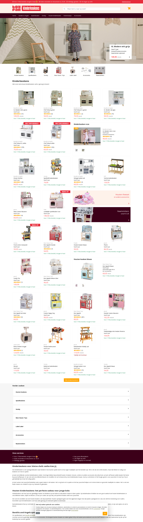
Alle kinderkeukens (71, 365)
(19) (116, 104)
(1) (26, 273)
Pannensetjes (68, 15)
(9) (26, 308)
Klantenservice (126, 2)
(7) (56, 239)
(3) (86, 173)
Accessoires (77, 15)
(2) (86, 104)
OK (105, 513)
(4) (26, 206)
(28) (26, 173)
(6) (56, 104)
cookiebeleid (96, 508)
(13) (26, 104)
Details (37, 512)
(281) (86, 301)
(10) (86, 354)
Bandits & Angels (24, 15)
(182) (56, 138)
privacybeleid (74, 510)
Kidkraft (22, 513)
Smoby (44, 15)
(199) (26, 138)
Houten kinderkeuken (55, 15)
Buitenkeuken (35, 15)
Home (14, 15)
